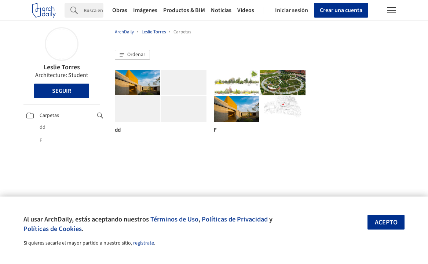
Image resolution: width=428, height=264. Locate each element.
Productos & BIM (184, 10)
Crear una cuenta (341, 10)
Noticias (221, 10)
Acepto (386, 222)
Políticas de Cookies (52, 229)
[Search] (93, 10)
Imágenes (145, 10)
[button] (132, 55)
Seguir (61, 91)
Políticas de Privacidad (235, 219)
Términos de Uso (174, 219)
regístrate (143, 243)
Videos (245, 10)
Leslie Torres (62, 67)
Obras (119, 10)
